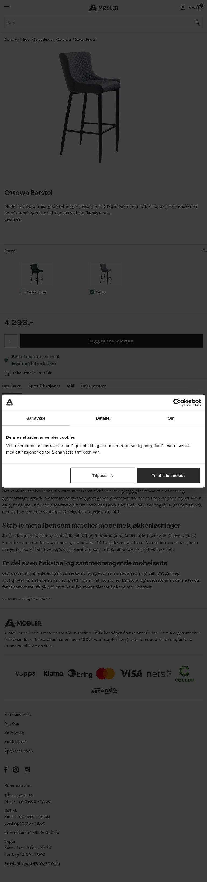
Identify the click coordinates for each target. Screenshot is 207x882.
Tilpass (102, 475)
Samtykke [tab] (36, 418)
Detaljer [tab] (103, 418)
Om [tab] (171, 418)
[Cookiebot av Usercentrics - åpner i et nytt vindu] (177, 402)
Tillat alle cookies (169, 475)
